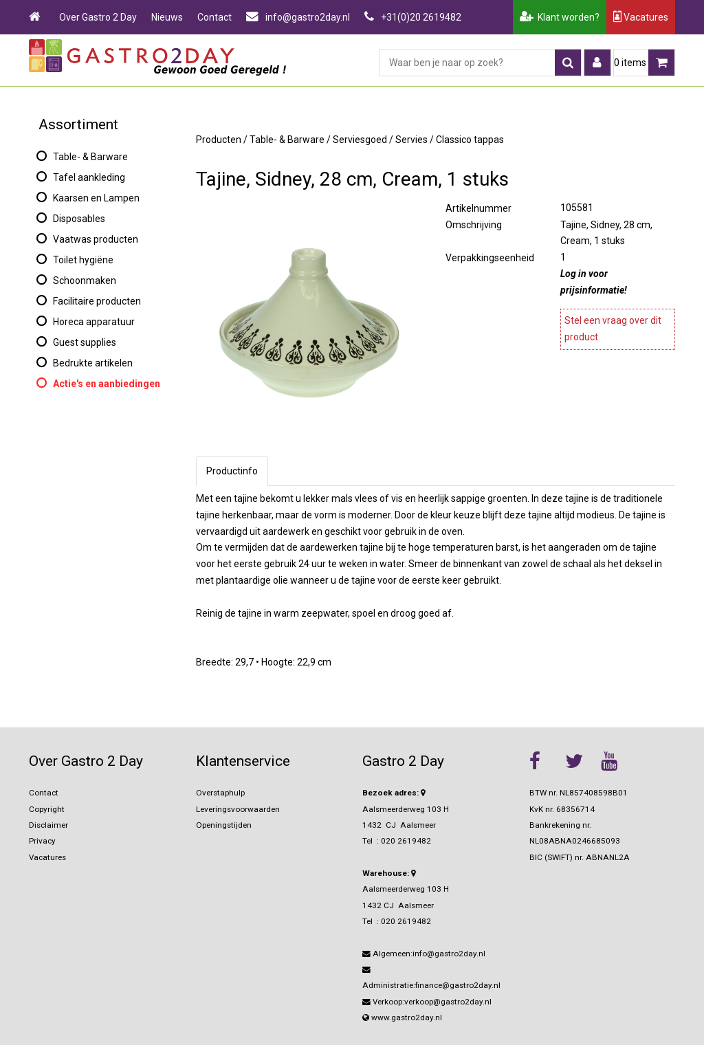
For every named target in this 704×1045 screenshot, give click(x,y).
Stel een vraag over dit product (612, 328)
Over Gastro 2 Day (98, 17)
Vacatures (640, 17)
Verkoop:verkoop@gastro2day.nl (427, 1001)
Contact (214, 17)
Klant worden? (560, 17)
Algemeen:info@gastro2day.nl (423, 953)
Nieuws (167, 17)
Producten (218, 139)
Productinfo (232, 470)
